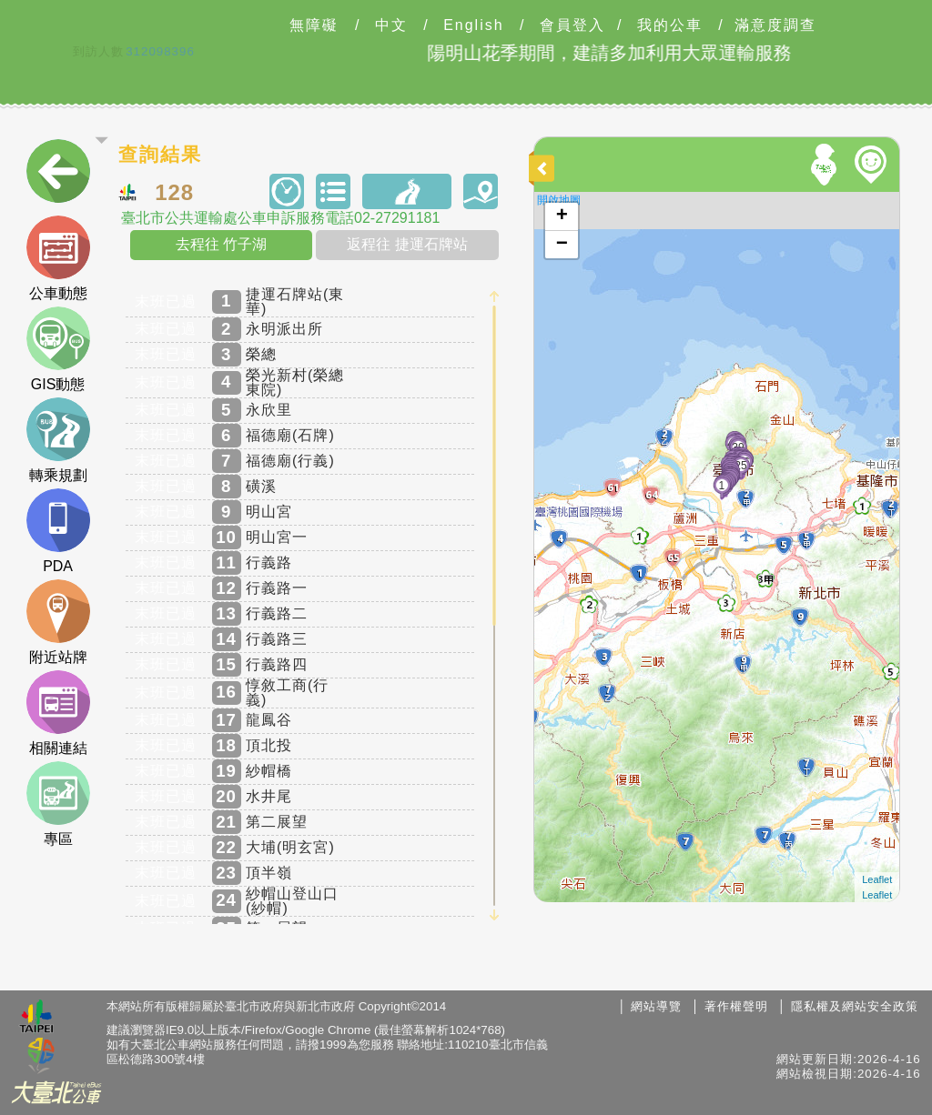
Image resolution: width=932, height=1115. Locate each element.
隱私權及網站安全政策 (854, 1006)
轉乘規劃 (58, 440)
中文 (391, 25)
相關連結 (58, 713)
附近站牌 (58, 622)
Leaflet (877, 879)
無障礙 (314, 25)
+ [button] (562, 216)
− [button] (562, 244)
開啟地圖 (559, 200)
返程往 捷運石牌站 (407, 244)
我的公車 (670, 25)
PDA (58, 531)
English (473, 25)
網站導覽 (656, 1006)
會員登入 (572, 25)
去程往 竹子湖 (221, 244)
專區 (58, 804)
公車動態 (58, 258)
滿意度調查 (775, 25)
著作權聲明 (736, 1006)
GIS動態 (58, 349)
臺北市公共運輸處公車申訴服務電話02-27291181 (280, 218)
